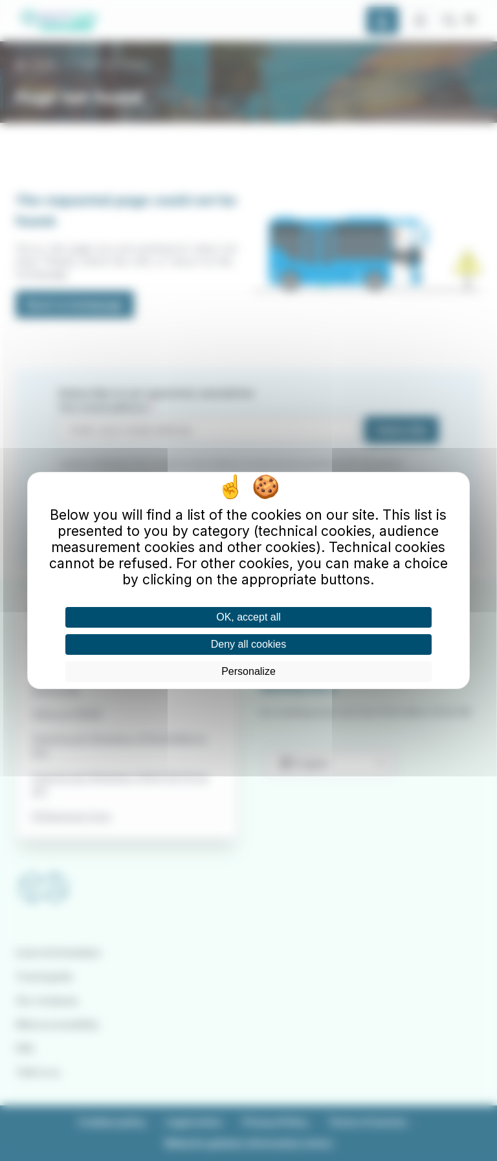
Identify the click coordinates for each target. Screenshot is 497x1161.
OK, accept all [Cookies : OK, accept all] (248, 617)
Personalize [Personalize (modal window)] (248, 671)
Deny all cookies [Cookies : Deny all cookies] (249, 644)
